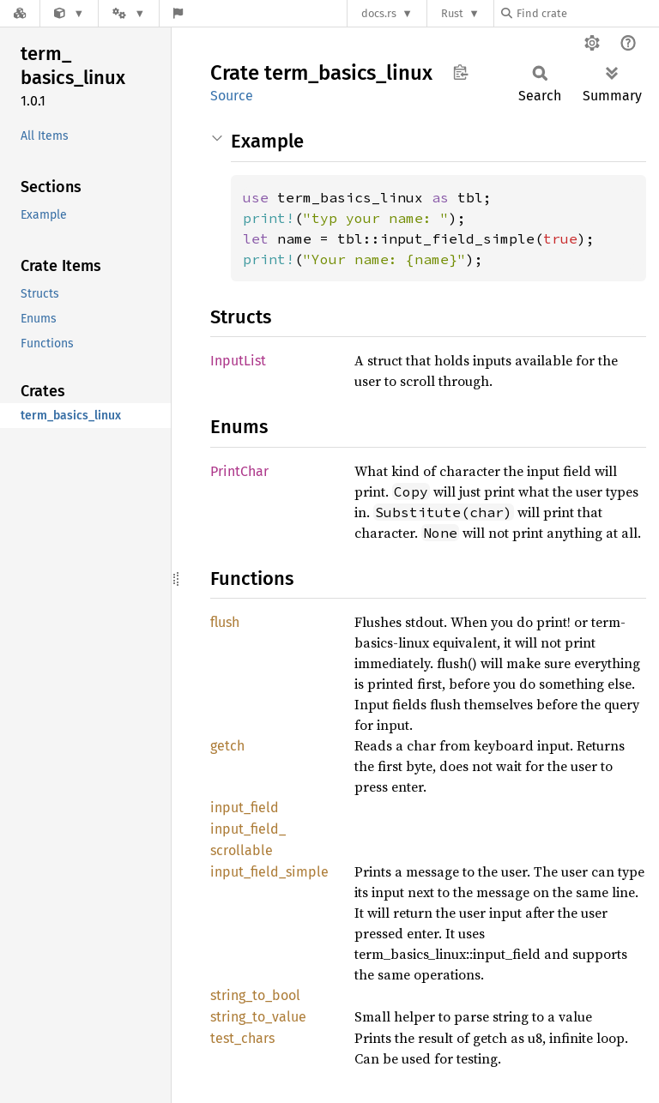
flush (224, 622)
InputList (238, 361)
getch (227, 746)
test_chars (242, 1038)
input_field (244, 807)
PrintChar (239, 471)
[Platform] (129, 13)
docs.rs (378, 13)
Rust (452, 13)
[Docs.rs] (19, 13)
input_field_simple (269, 872)
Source (231, 95)
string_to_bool (255, 995)
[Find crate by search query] (587, 13)
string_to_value (258, 1017)
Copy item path (460, 72)
